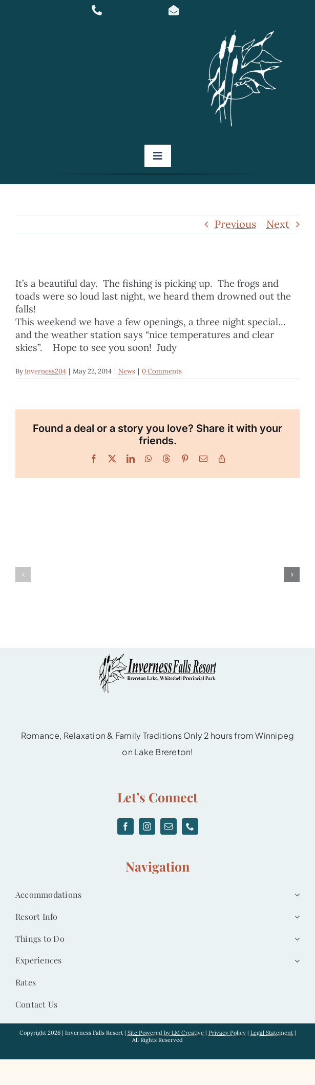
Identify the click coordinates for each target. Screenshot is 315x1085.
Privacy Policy (227, 1032)
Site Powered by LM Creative (166, 1032)
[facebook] (125, 826)
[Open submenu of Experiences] (295, 960)
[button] (23, 574)
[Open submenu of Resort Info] (295, 917)
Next (277, 224)
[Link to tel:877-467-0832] (122, 10)
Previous (235, 224)
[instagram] (147, 826)
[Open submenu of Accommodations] (295, 894)
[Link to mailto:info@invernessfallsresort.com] (198, 10)
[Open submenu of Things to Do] (295, 939)
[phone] (190, 826)
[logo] (248, 30)
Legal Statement (271, 1032)
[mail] (168, 826)
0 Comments (162, 371)
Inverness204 (45, 371)
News (126, 371)
